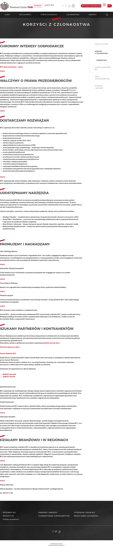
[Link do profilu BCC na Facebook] (63, 6)
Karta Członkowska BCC (102, 78)
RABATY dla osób (9, 374)
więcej (2, 71)
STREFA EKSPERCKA (49, 14)
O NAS (7, 14)
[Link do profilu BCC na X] (66, 6)
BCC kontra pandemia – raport (11, 67)
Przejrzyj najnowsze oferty (10, 347)
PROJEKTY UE (8, 516)
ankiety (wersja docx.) (52, 343)
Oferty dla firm (101, 44)
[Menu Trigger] (104, 5)
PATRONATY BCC (9, 512)
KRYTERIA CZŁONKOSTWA (92, 6)
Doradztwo (101, 60)
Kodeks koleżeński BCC (103, 68)
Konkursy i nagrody (99, 87)
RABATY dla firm (9, 376)
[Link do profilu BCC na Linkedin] (73, 6)
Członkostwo (72, 14)
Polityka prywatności (11, 519)
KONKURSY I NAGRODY (47, 512)
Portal (108, 6)
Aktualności (25, 14)
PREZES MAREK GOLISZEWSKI (86, 516)
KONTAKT (93, 14)
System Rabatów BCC (8, 353)
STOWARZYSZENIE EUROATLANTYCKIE (54, 516)
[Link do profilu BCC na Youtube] (69, 5)
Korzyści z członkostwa (101, 52)
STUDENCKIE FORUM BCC (84, 512)
